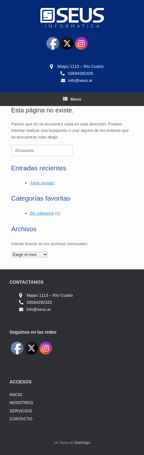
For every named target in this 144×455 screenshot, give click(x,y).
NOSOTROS (21, 402)
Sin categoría (42, 213)
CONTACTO (21, 418)
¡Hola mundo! (42, 183)
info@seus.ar (80, 80)
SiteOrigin (82, 442)
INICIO (16, 394)
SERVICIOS (21, 411)
